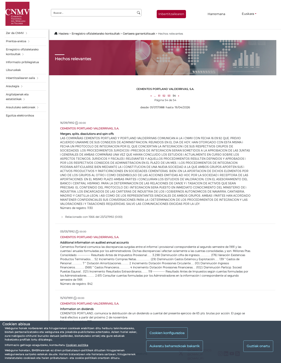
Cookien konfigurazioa (166, 333)
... (155, 95)
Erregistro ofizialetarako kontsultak (96, 33)
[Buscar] (138, 12)
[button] (25, 33)
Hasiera (63, 33)
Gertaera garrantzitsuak (139, 33)
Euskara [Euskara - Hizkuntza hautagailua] (248, 14)
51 (159, 95)
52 (164, 95)
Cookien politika (77, 345)
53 (169, 95)
